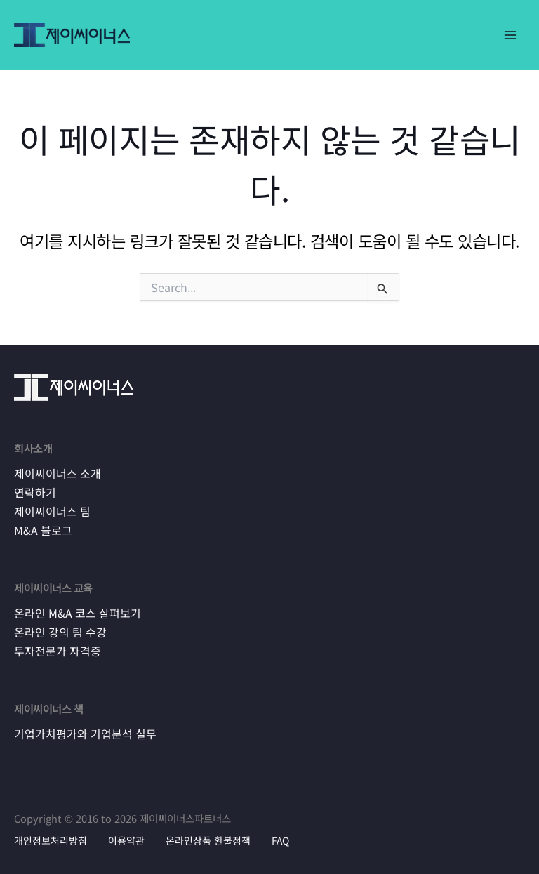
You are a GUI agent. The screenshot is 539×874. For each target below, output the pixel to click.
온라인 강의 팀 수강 (57, 629)
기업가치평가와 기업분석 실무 (80, 730)
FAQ (280, 837)
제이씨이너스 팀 (50, 510)
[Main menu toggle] (510, 35)
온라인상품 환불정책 (208, 837)
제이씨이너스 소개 (54, 474)
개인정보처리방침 (50, 837)
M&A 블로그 (41, 529)
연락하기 (33, 492)
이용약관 (126, 837)
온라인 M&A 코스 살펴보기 (74, 611)
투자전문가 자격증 (54, 648)
